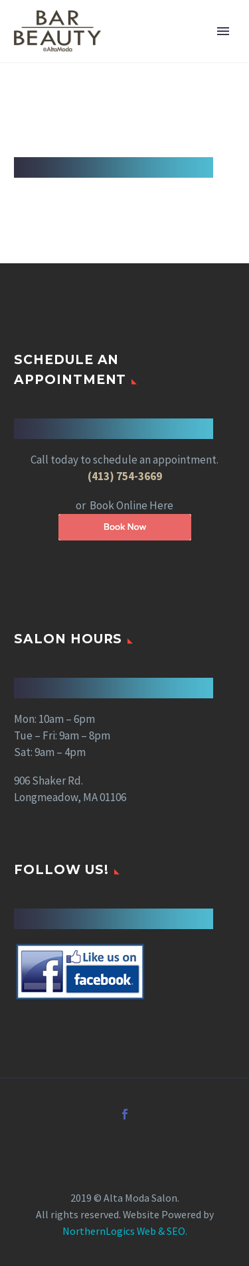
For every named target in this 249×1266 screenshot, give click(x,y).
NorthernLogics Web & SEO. (124, 1230)
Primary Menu (223, 31)
